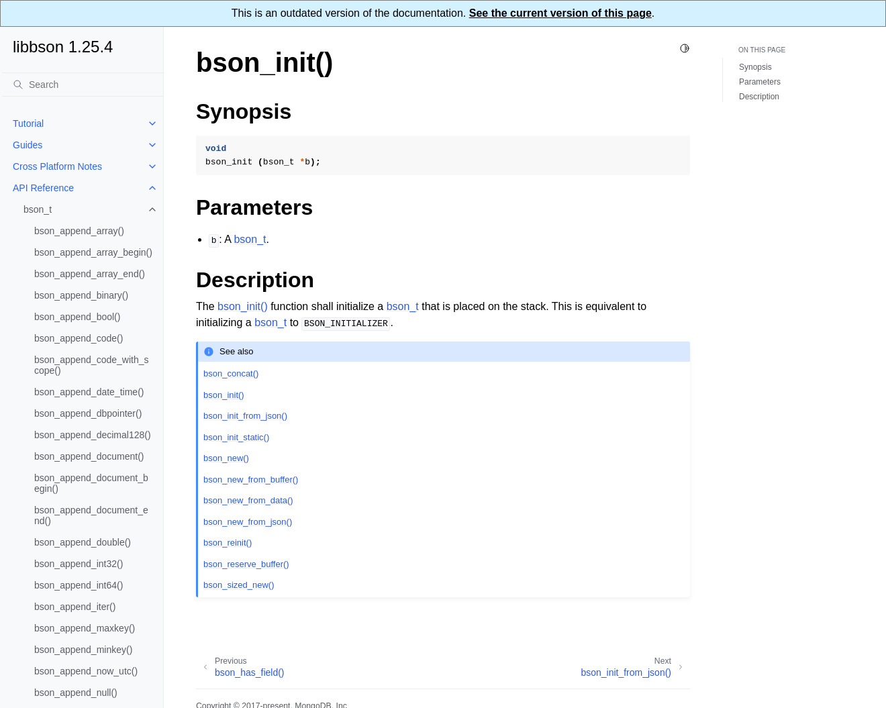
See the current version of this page (560, 13)
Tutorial (28, 123)
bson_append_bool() (77, 316)
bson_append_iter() (74, 606)
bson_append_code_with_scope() (91, 365)
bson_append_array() (79, 230)
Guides (27, 145)
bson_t (37, 209)
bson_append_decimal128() (92, 434)
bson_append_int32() (78, 563)
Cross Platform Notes (57, 166)
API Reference (43, 188)
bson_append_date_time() (89, 392)
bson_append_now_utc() (86, 671)
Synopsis (755, 67)
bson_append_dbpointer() (88, 413)
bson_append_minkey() (83, 649)
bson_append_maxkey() (84, 628)
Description (759, 96)
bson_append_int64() (78, 585)
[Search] (82, 84)
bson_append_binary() (81, 295)
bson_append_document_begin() (91, 483)
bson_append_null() (75, 692)
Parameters (760, 82)
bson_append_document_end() (91, 515)
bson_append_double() (82, 542)
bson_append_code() (78, 338)
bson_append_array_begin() (93, 252)
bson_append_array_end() (89, 273)
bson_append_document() (89, 456)
